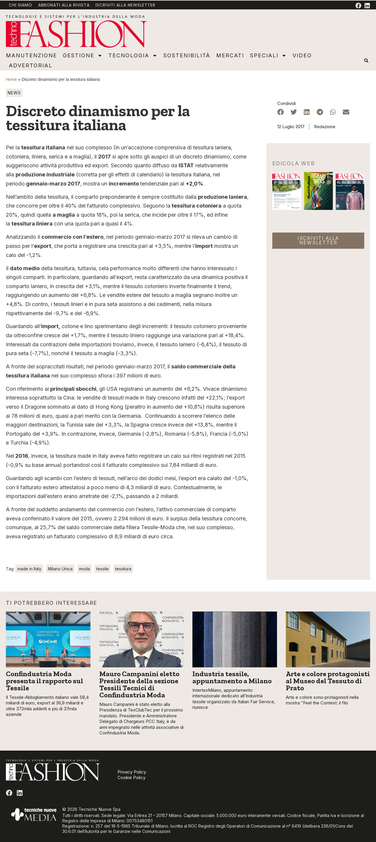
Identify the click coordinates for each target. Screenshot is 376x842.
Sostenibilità (186, 55)
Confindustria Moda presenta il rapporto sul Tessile (44, 680)
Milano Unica (60, 568)
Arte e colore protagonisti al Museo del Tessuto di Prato (328, 680)
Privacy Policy (132, 772)
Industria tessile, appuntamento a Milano (232, 677)
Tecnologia (132, 56)
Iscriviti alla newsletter (125, 5)
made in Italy (29, 568)
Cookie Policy (131, 778)
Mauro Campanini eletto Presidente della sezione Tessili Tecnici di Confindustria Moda (139, 684)
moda (84, 568)
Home (11, 79)
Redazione (324, 126)
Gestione (83, 56)
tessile (102, 568)
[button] (366, 61)
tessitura (123, 568)
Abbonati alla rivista (64, 5)
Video (302, 55)
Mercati (230, 55)
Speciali (268, 56)
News (14, 92)
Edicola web (293, 163)
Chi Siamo (20, 5)
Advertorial (31, 65)
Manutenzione (31, 55)
